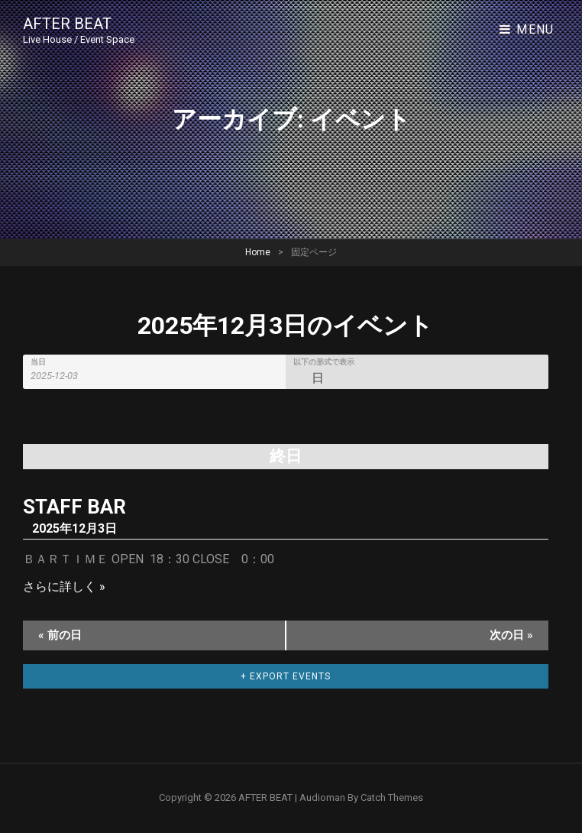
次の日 (511, 635)
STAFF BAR (74, 506)
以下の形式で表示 (323, 362)
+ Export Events (286, 676)
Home (257, 252)
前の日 (60, 635)
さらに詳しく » (64, 586)
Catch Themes (392, 797)
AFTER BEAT (67, 24)
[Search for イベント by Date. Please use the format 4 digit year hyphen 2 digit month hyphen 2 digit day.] (63, 375)
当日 (38, 362)
